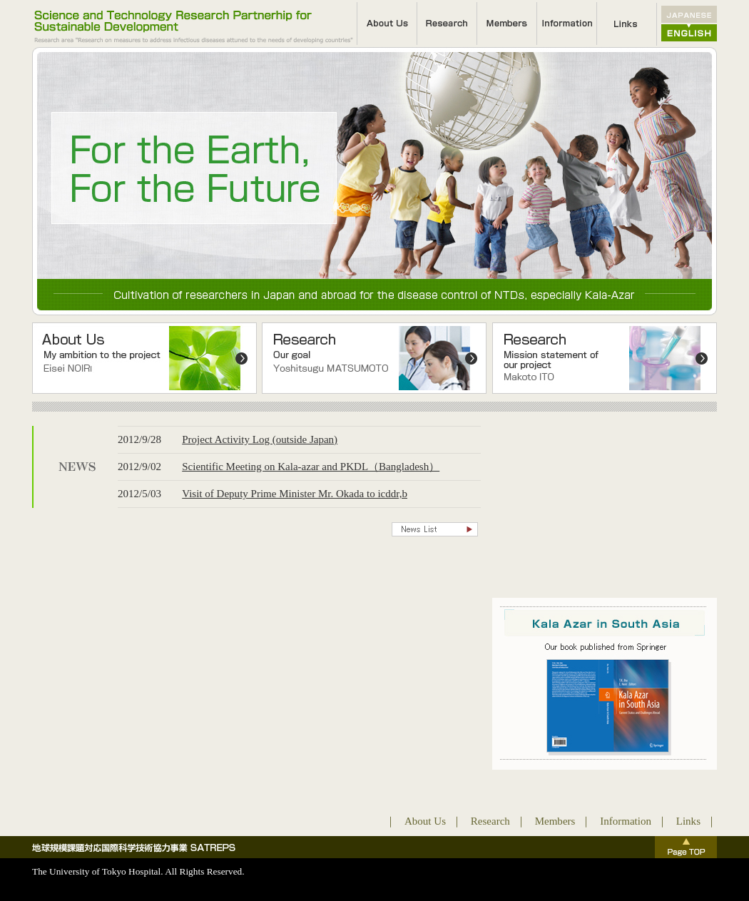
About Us (425, 821)
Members (555, 821)
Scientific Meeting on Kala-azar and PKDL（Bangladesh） (310, 466)
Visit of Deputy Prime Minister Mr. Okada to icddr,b (294, 493)
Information (625, 821)
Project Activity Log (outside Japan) (259, 439)
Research (490, 821)
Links (688, 821)
